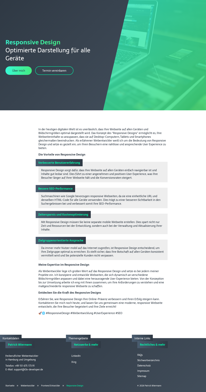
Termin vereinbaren (54, 70)
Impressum (143, 371)
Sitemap (141, 376)
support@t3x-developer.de (28, 369)
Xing (73, 362)
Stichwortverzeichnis (148, 360)
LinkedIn (76, 356)
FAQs (140, 355)
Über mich (18, 70)
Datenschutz (144, 365)
